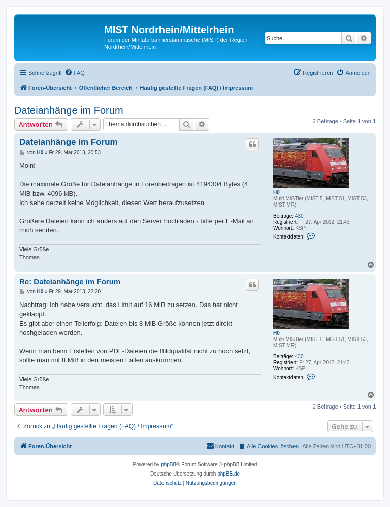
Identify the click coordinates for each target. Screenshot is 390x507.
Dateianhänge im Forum (68, 110)
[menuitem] (74, 72)
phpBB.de (228, 474)
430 (299, 216)
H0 (276, 192)
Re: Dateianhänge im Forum (69, 281)
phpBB (168, 464)
